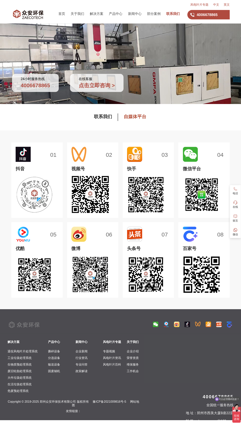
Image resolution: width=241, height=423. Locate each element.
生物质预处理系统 (20, 364)
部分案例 (154, 14)
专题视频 (109, 351)
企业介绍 (133, 351)
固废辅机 (54, 371)
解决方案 (96, 14)
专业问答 (82, 364)
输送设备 (54, 364)
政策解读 (82, 371)
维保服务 (133, 364)
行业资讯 (82, 358)
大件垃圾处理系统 (20, 377)
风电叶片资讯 (112, 358)
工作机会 (133, 371)
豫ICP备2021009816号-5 (109, 401)
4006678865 (218, 396)
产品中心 (115, 14)
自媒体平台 (135, 116)
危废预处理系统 (18, 390)
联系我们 (173, 14)
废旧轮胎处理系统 (20, 371)
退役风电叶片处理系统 (23, 351)
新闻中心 (135, 14)
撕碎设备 (54, 351)
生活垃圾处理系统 (20, 384)
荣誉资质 (133, 358)
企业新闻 (82, 351)
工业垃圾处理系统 (20, 358)
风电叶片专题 (199, 4)
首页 (61, 14)
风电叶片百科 (112, 364)
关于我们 (77, 14)
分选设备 (54, 358)
